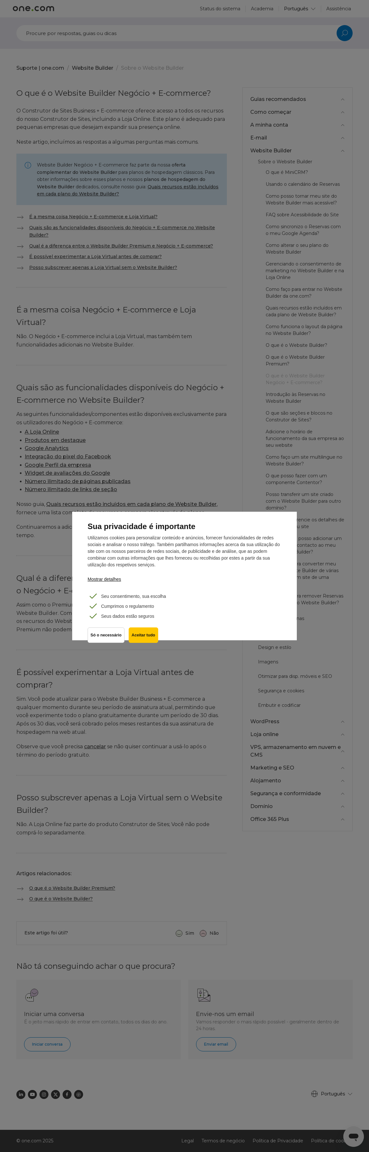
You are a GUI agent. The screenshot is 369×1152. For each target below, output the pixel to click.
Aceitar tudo (144, 636)
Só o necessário (106, 636)
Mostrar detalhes (104, 579)
